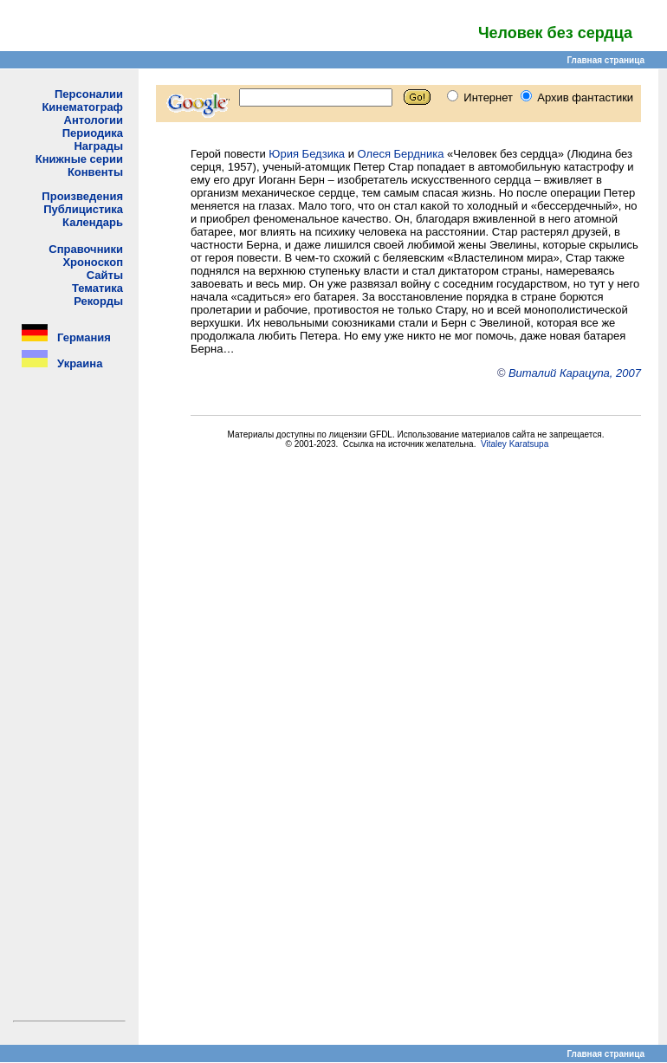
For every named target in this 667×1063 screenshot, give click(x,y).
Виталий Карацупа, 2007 (574, 372)
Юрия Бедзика (307, 153)
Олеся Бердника (401, 153)
